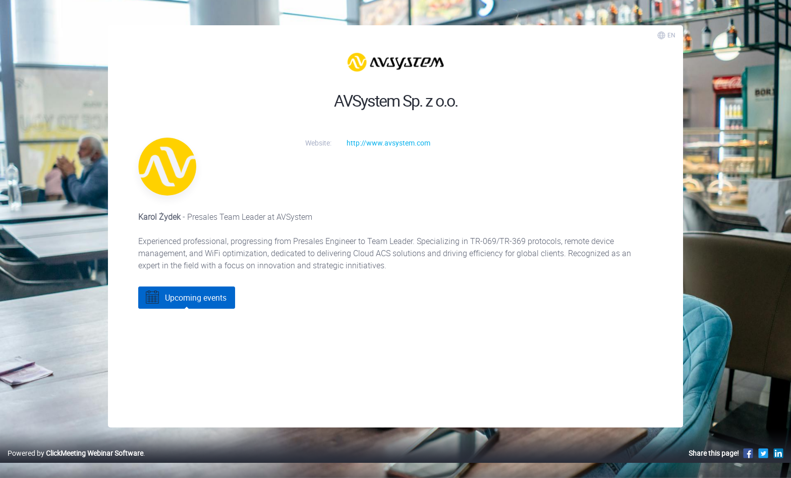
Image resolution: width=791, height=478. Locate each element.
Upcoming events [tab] (185, 297)
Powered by (75, 453)
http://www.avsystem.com (388, 143)
